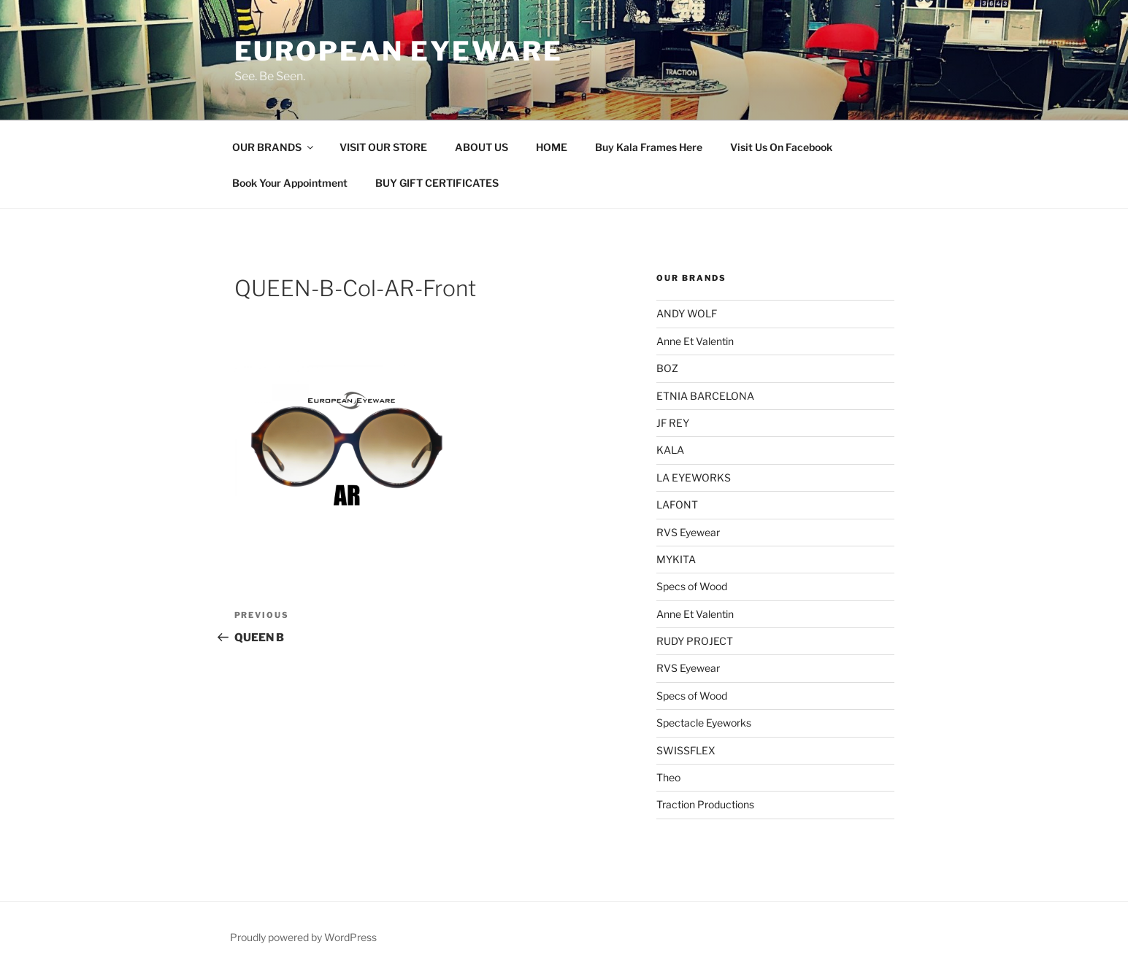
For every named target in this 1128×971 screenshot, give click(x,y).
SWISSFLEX (685, 750)
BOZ (667, 368)
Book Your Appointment (290, 183)
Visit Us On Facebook (781, 147)
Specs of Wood (691, 586)
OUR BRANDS (273, 147)
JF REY (672, 423)
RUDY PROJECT (694, 641)
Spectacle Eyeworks (703, 722)
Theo (668, 777)
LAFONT (677, 504)
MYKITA (676, 559)
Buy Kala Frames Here (648, 147)
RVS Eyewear (688, 532)
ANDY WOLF (686, 313)
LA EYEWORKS (693, 477)
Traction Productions (705, 804)
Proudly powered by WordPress (303, 937)
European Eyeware (398, 51)
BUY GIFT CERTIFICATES (437, 183)
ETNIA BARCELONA (705, 396)
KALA (670, 450)
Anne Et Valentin (695, 341)
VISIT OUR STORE (383, 147)
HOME (551, 147)
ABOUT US (481, 147)
